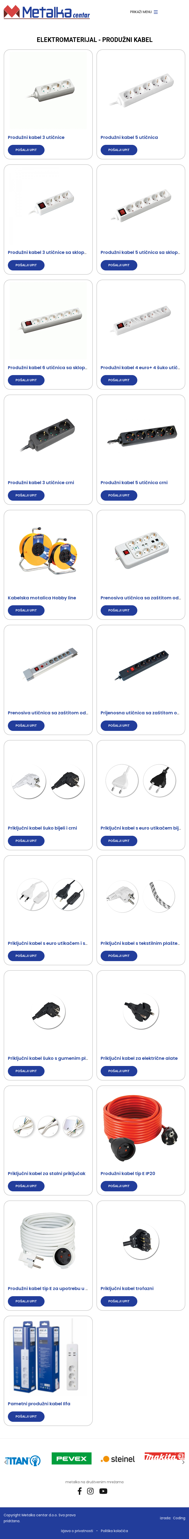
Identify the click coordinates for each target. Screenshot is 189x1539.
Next (183, 1462)
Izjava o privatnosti (77, 1530)
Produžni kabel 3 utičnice (36, 137)
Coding (179, 1518)
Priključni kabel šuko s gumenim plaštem (54, 1058)
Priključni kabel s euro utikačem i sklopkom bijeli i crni (68, 943)
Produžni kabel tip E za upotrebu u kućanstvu (59, 1288)
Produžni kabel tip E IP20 (128, 1173)
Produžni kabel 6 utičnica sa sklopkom (51, 367)
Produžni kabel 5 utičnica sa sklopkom (144, 252)
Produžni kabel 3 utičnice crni (41, 482)
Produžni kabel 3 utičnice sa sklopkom (51, 252)
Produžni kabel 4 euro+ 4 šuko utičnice (144, 367)
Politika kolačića (114, 1530)
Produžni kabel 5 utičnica (129, 137)
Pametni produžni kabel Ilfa (39, 1404)
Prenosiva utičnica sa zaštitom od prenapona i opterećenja (75, 713)
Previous (5, 1462)
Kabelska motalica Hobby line (42, 598)
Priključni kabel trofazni (127, 1288)
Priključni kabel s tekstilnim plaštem (141, 943)
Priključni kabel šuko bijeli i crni (42, 828)
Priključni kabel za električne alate (139, 1058)
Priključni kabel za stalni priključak (46, 1173)
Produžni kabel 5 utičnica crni (134, 482)
